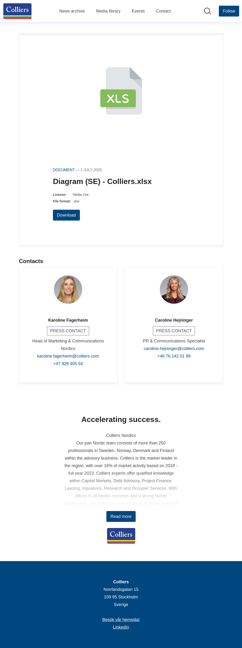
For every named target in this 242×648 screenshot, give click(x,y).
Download (66, 215)
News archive (72, 11)
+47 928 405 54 (68, 363)
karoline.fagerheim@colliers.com (68, 356)
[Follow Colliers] (229, 11)
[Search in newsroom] (207, 11)
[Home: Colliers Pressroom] (17, 11)
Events (138, 11)
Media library (108, 11)
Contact (163, 11)
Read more (120, 516)
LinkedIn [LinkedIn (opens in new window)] (121, 627)
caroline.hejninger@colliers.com (174, 348)
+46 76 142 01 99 (174, 356)
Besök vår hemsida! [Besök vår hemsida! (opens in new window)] (121, 619)
